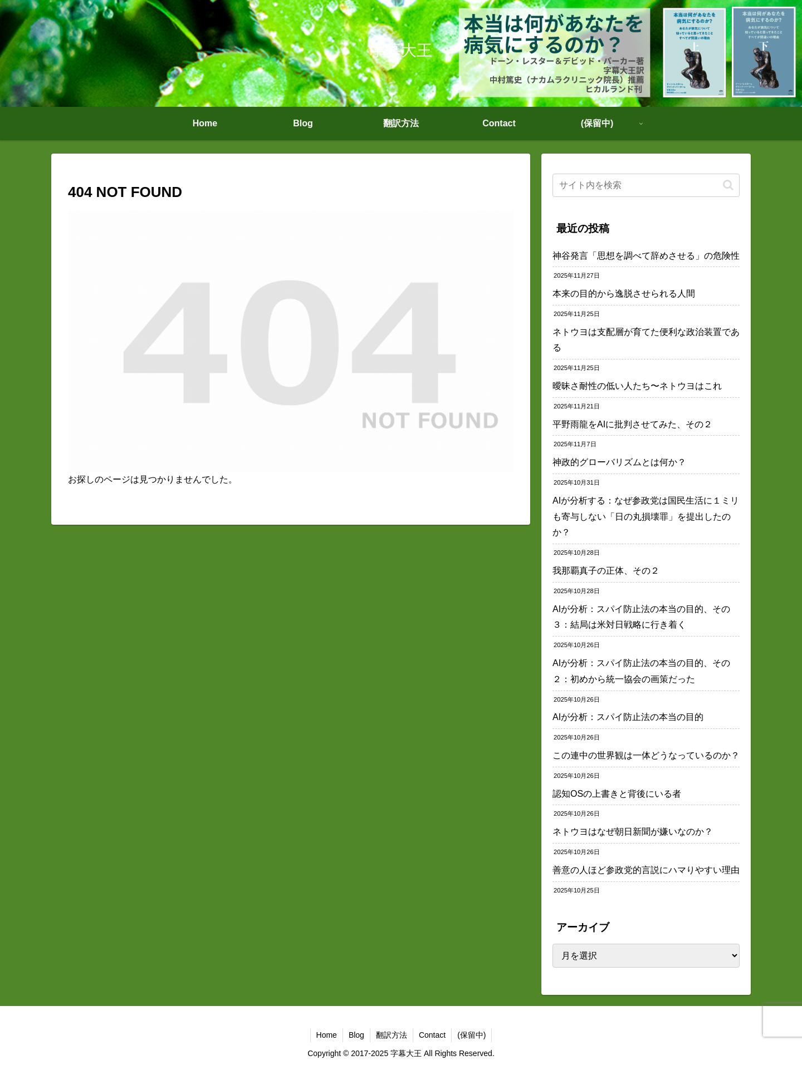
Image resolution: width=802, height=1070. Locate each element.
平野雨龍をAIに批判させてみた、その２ (632, 424)
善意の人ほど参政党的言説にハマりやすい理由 (646, 870)
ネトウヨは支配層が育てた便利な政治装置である (646, 340)
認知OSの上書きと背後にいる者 (616, 793)
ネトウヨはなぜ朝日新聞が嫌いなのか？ (632, 831)
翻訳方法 (391, 1034)
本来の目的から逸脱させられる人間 (623, 293)
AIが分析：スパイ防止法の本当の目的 (627, 717)
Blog (356, 1034)
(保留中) (471, 1034)
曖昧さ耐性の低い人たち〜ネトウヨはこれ (637, 386)
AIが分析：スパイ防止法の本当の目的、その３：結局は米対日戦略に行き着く (641, 617)
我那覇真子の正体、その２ (605, 570)
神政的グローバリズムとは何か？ (619, 462)
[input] (646, 185)
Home (326, 1034)
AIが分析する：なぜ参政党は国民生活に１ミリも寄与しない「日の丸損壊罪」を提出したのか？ (645, 517)
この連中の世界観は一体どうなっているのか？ (646, 755)
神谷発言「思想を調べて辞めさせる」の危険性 (646, 255)
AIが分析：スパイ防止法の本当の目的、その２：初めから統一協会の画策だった (641, 671)
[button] (728, 185)
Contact (432, 1034)
